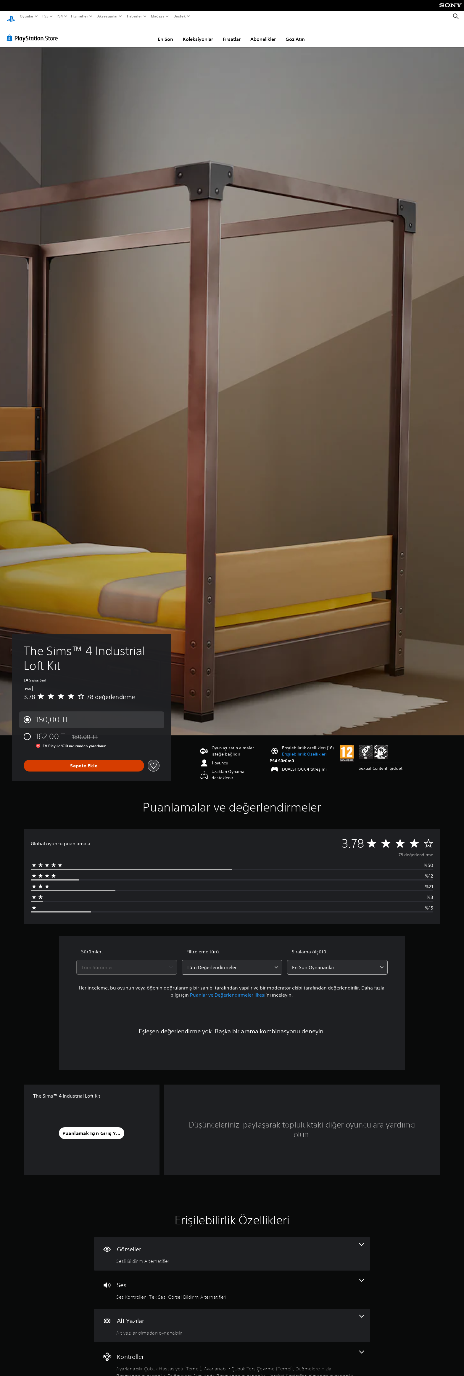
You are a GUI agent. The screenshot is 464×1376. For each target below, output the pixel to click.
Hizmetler (79, 16)
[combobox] (126, 961)
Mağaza (158, 16)
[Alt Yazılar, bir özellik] (232, 1320)
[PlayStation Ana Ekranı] (11, 16)
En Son (165, 33)
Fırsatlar (232, 33)
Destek (179, 16)
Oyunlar (27, 16)
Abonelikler (263, 33)
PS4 (60, 16)
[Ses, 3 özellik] (232, 1284)
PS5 (45, 16)
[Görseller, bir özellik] (232, 1248)
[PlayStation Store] (34, 32)
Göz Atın (295, 33)
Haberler (134, 16)
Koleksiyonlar (198, 33)
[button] (304, 748)
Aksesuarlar (107, 16)
